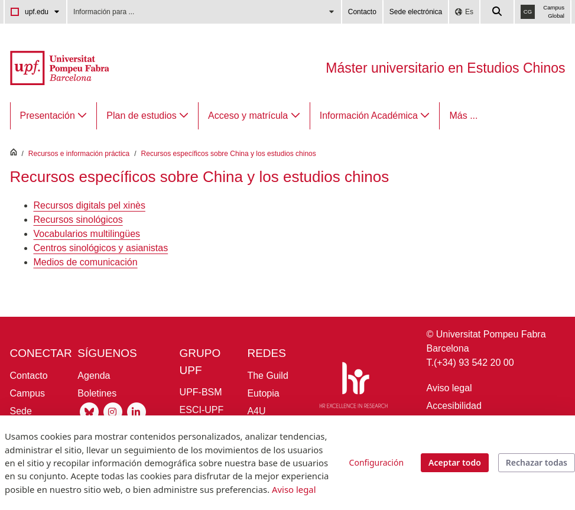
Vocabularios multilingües (87, 234)
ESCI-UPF (202, 410)
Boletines (96, 393)
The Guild (267, 376)
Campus (28, 393)
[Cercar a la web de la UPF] (497, 12)
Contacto (362, 12)
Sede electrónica (415, 12)
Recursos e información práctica (78, 154)
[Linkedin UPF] (136, 411)
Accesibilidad (454, 406)
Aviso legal (449, 388)
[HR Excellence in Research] (353, 387)
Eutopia (263, 393)
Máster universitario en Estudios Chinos (445, 68)
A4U (256, 411)
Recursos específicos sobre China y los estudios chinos (228, 154)
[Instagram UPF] (113, 411)
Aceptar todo (454, 462)
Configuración (376, 462)
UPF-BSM (201, 392)
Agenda (93, 376)
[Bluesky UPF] (89, 411)
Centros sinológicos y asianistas (101, 248)
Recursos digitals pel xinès (89, 205)
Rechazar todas (536, 462)
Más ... (463, 116)
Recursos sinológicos (78, 220)
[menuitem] (54, 115)
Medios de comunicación (86, 262)
